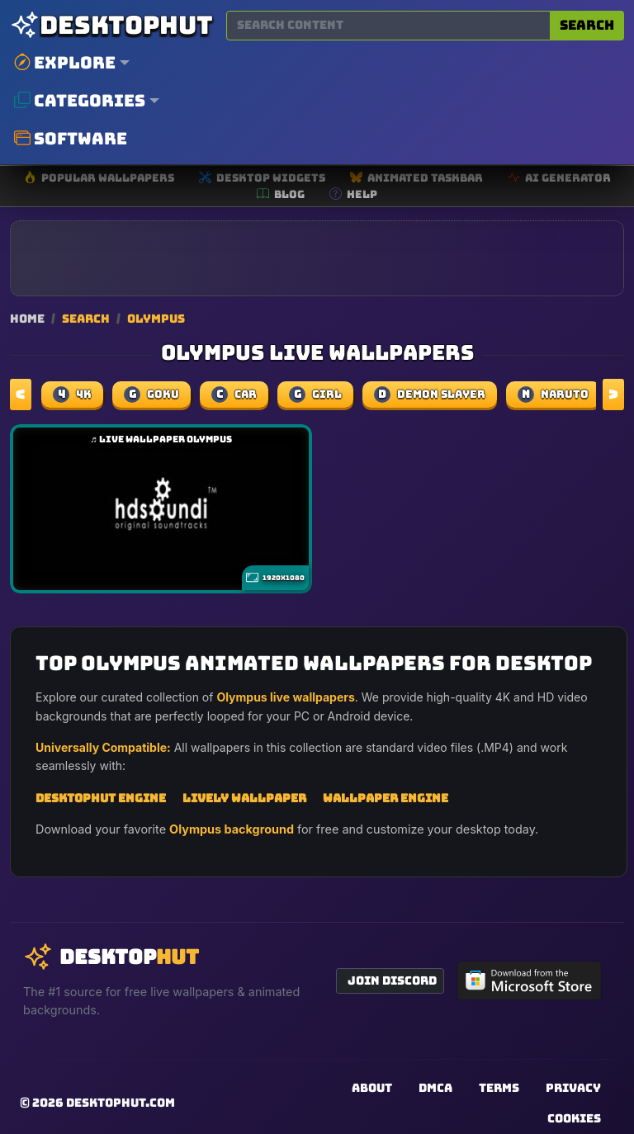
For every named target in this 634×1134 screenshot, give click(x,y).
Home (27, 318)
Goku (151, 394)
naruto (553, 394)
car (234, 394)
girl (315, 394)
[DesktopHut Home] (111, 25)
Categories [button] (79, 100)
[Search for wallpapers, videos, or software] (388, 25)
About (372, 1087)
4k (72, 394)
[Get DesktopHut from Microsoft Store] (529, 980)
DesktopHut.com (120, 1102)
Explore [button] (65, 62)
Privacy (573, 1087)
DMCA (435, 1087)
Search (587, 25)
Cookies (574, 1118)
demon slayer (429, 394)
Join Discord (392, 980)
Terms (499, 1087)
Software (70, 138)
